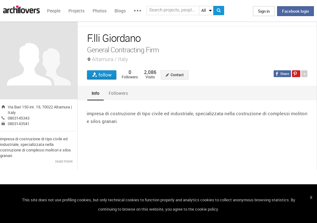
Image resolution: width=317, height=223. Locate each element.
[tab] (95, 93)
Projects (76, 11)
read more (64, 161)
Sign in (264, 11)
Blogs (120, 11)
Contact (177, 75)
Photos (99, 11)
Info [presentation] (95, 93)
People (53, 11)
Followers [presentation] (118, 93)
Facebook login (295, 11)
